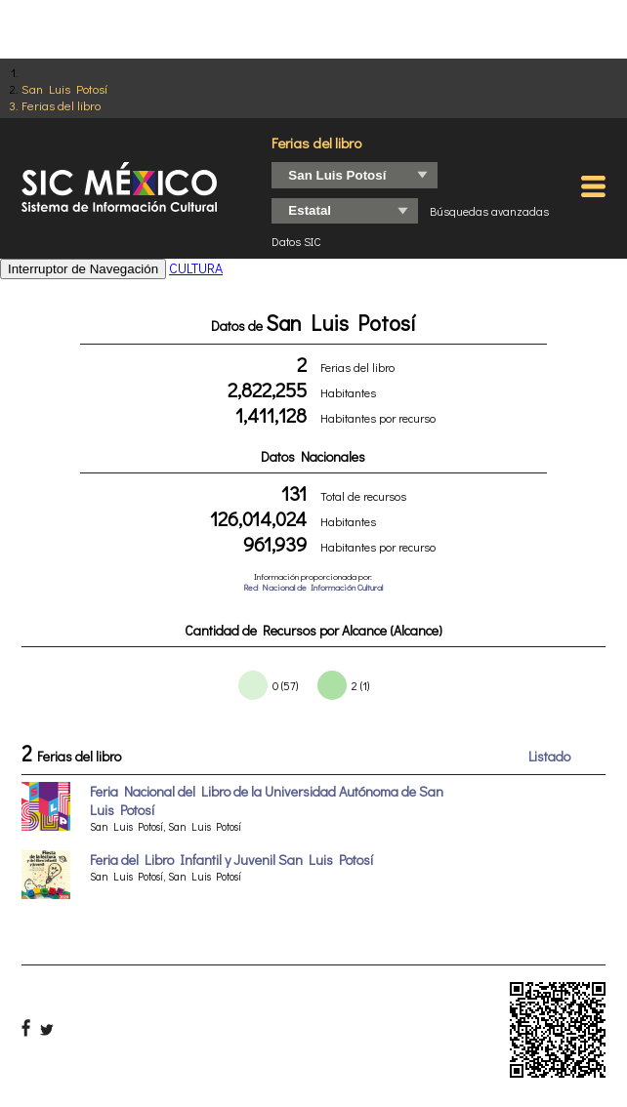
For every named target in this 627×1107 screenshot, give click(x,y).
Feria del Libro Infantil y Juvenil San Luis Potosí (231, 859)
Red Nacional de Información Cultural (313, 587)
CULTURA (196, 268)
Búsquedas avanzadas (489, 211)
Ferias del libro (61, 105)
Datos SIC (296, 241)
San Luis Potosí (64, 88)
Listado (549, 756)
